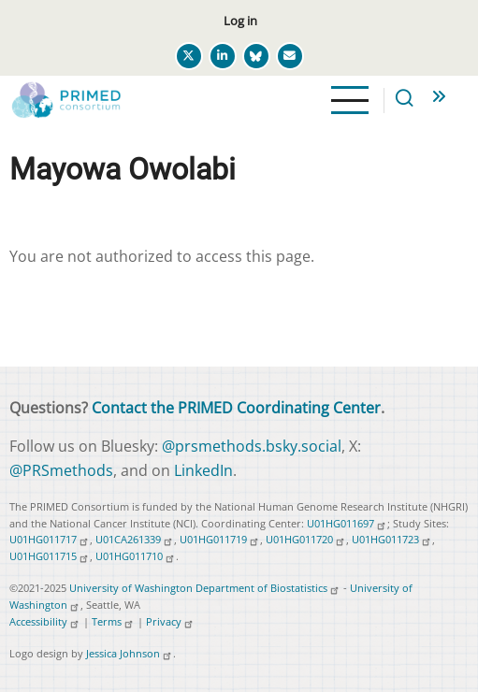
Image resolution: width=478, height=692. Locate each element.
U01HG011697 (347, 523)
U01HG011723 (392, 539)
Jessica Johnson (129, 653)
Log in (240, 20)
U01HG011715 (49, 556)
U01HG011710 (135, 556)
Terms (113, 621)
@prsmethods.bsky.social (251, 446)
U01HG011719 (220, 539)
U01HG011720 (306, 539)
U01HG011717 (49, 539)
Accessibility (44, 621)
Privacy (170, 621)
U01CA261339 (134, 539)
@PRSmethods (61, 470)
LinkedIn (203, 470)
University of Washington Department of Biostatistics (204, 588)
